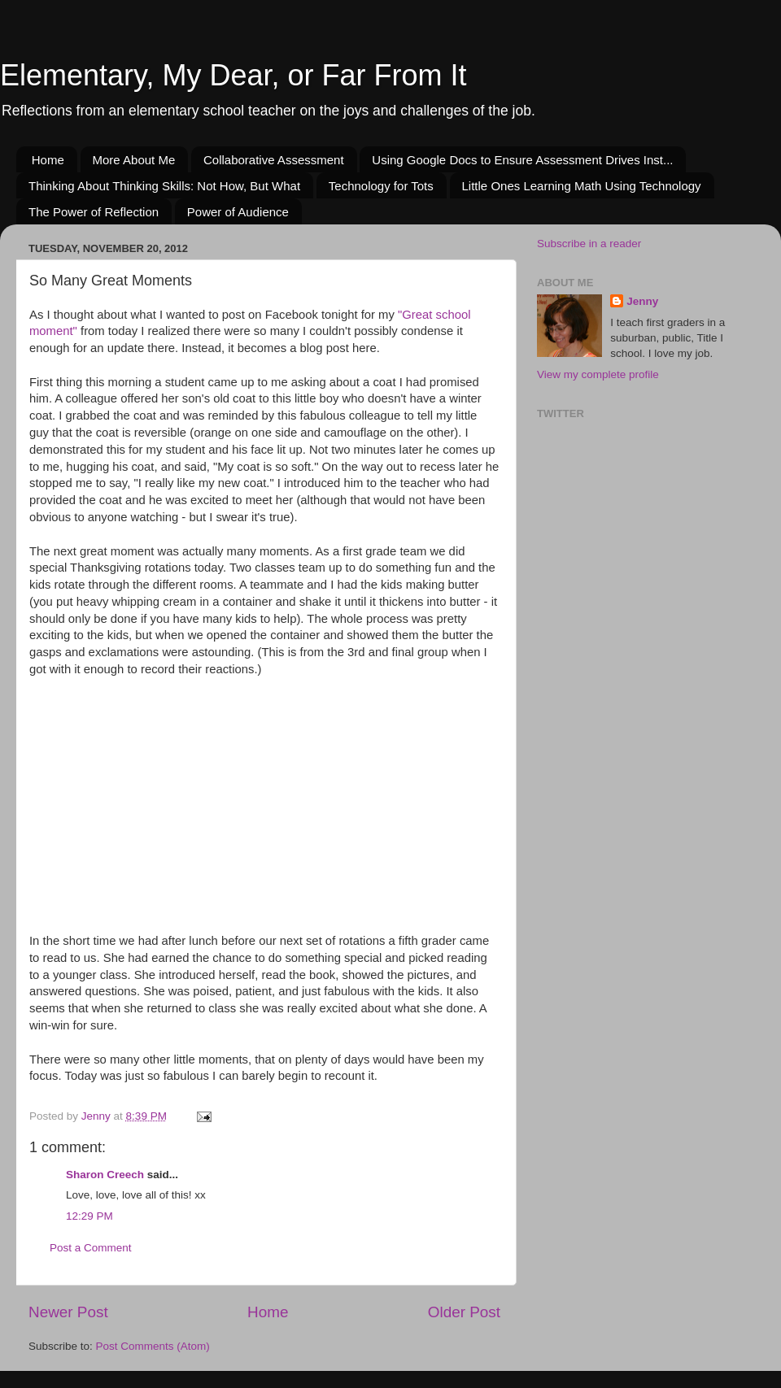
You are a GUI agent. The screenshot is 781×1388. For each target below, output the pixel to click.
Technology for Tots (381, 186)
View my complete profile (598, 374)
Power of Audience (238, 212)
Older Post (464, 1312)
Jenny (642, 301)
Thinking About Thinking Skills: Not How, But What (164, 186)
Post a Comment (91, 1248)
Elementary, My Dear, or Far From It (233, 75)
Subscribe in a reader (589, 243)
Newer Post (68, 1312)
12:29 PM (89, 1216)
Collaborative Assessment (273, 160)
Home (48, 160)
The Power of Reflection (93, 212)
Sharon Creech (105, 1174)
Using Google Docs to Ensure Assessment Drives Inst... (522, 160)
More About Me (134, 160)
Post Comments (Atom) (153, 1346)
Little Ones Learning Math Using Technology (581, 186)
